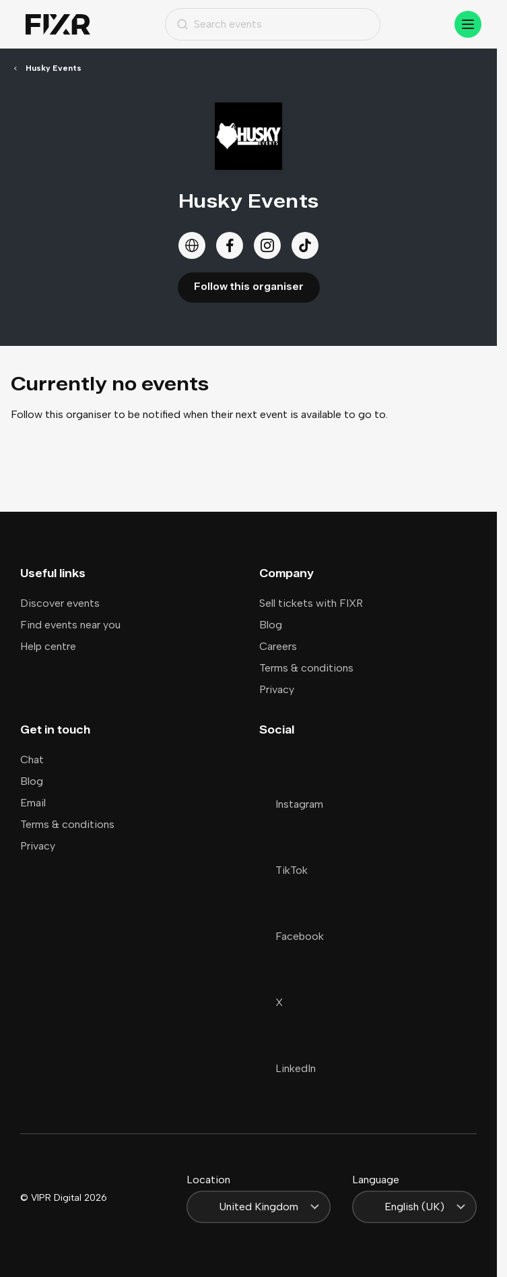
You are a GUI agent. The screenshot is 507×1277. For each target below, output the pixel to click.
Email (33, 802)
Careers (278, 646)
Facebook (291, 936)
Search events (219, 24)
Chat (32, 759)
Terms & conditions (306, 667)
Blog (270, 624)
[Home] (58, 24)
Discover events (60, 603)
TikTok (283, 870)
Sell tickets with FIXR (311, 603)
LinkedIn (287, 1068)
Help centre (48, 646)
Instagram (291, 804)
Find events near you (70, 624)
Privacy (276, 689)
